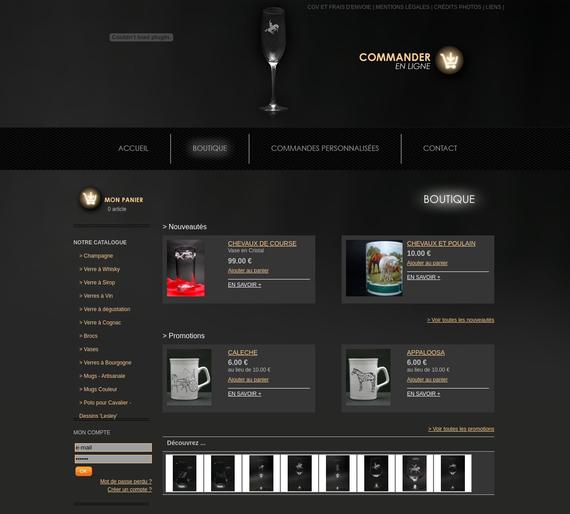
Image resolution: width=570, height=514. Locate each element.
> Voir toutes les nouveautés (460, 320)
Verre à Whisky (99, 269)
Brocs (88, 336)
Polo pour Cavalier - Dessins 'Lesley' (105, 404)
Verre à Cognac (100, 323)
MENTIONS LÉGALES (402, 7)
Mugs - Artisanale (102, 376)
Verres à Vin (96, 296)
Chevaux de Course (262, 243)
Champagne (96, 256)
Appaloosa (426, 352)
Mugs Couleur (98, 389)
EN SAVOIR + (244, 285)
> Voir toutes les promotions (461, 429)
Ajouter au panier (248, 270)
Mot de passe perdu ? (126, 481)
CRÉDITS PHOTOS (457, 7)
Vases (88, 349)
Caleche (242, 352)
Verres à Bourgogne (105, 363)
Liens (493, 7)
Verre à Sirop (97, 282)
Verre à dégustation (104, 309)
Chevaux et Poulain (441, 243)
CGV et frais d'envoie (339, 7)
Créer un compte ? (130, 489)
